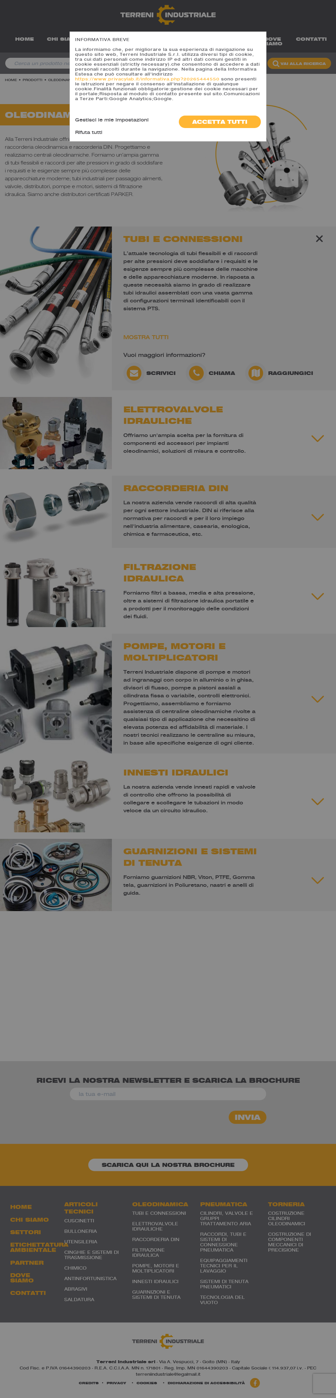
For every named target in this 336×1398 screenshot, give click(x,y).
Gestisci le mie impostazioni (112, 119)
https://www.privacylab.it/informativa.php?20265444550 (147, 78)
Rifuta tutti (88, 132)
